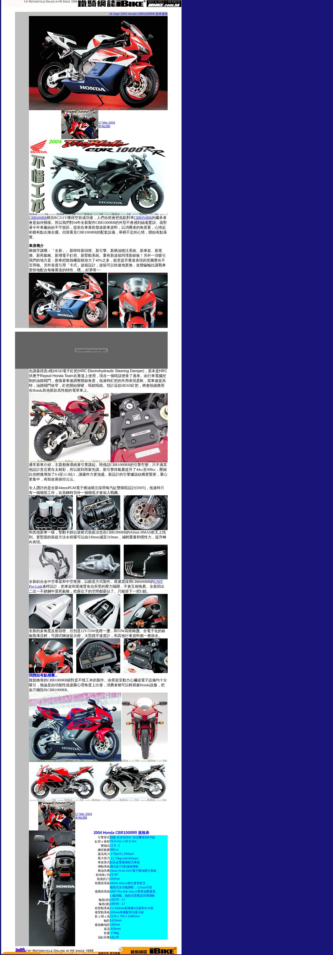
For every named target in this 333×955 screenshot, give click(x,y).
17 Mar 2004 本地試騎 (106, 124)
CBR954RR (143, 218)
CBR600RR (38, 218)
